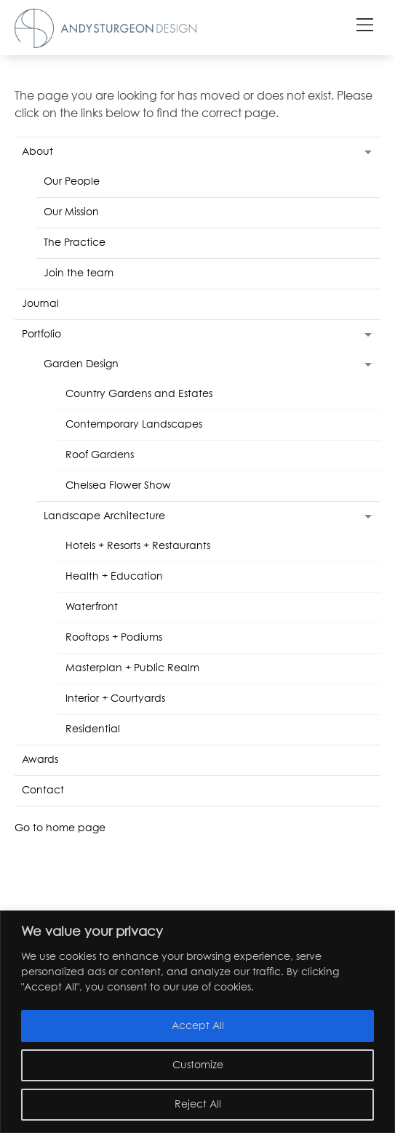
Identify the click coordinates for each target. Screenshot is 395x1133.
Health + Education (114, 577)
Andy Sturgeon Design (105, 28)
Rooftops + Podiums (113, 638)
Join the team (78, 273)
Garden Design (81, 364)
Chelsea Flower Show (118, 486)
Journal (40, 304)
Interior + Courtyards (115, 699)
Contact (43, 790)
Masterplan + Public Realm (132, 668)
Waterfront (91, 607)
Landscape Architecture (104, 516)
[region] (197, 1021)
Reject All (198, 1105)
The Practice (74, 243)
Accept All (198, 1026)
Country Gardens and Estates (138, 394)
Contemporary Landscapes (133, 425)
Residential (92, 729)
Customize (197, 1065)
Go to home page (60, 828)
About (37, 152)
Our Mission (71, 212)
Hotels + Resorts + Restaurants (137, 546)
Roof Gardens (99, 455)
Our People (72, 182)
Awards (40, 760)
